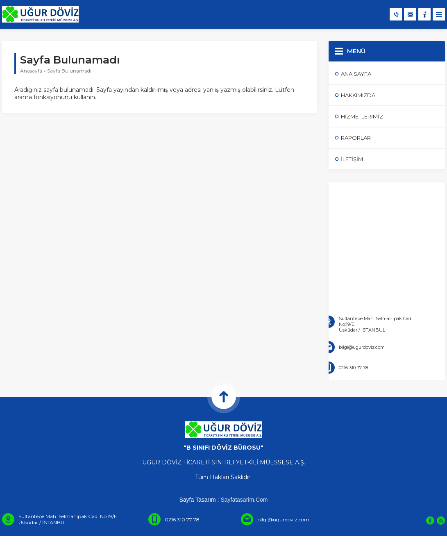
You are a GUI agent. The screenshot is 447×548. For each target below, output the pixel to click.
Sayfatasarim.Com (244, 499)
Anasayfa (31, 71)
